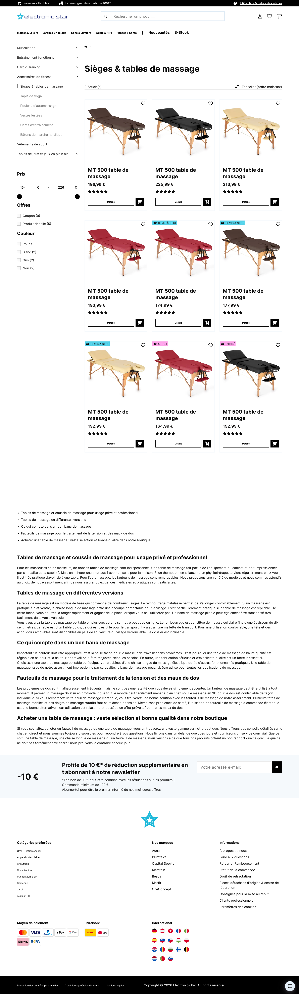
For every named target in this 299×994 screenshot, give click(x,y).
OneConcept (161, 889)
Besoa (156, 876)
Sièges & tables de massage (41, 86)
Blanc (29, 252)
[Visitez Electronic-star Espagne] (154, 940)
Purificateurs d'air (30, 876)
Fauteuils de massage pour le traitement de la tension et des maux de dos (77, 533)
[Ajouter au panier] (140, 202)
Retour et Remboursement (239, 863)
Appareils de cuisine (32, 857)
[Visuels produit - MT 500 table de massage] (116, 131)
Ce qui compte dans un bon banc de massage (56, 526)
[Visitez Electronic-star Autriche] (162, 931)
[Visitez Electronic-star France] (178, 931)
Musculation (26, 48)
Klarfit (156, 883)
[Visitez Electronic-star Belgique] (186, 949)
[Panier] (279, 16)
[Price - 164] (29, 187)
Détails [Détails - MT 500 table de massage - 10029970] (111, 201)
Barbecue (24, 883)
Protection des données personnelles (45, 985)
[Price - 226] (67, 187)
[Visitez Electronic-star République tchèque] (170, 940)
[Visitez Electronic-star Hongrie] (178, 940)
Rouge (30, 244)
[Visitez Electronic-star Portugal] (162, 958)
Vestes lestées (31, 115)
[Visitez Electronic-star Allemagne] (154, 931)
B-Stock (217, 32)
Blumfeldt (159, 857)
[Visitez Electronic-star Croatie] (154, 949)
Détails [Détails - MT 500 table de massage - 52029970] (246, 322)
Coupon (31, 216)
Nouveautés (194, 32)
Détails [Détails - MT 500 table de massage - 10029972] (246, 201)
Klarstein (158, 870)
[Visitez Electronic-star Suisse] (170, 931)
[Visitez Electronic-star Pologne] (186, 940)
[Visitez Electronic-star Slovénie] (170, 958)
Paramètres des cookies (237, 907)
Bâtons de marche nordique (41, 135)
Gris (28, 260)
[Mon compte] (260, 16)
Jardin (22, 889)
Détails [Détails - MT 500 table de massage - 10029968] (111, 322)
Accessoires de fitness (34, 77)
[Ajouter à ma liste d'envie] (143, 103)
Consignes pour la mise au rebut (244, 894)
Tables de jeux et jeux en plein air (42, 154)
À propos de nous (233, 851)
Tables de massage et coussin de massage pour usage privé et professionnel (79, 513)
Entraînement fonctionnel (36, 57)
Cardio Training (28, 67)
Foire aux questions (234, 857)
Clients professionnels (236, 900)
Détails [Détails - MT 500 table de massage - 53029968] (178, 443)
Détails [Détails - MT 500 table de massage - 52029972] (111, 443)
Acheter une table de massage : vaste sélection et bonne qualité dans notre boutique (85, 540)
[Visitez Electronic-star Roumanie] (162, 949)
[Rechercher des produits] (163, 16)
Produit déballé (37, 224)
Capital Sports (163, 863)
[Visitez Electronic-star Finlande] (178, 949)
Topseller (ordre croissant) (258, 87)
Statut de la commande (237, 870)
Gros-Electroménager (33, 851)
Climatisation (27, 870)
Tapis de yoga (31, 96)
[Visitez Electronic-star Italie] (186, 931)
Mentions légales (145, 985)
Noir (29, 268)
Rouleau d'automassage (38, 106)
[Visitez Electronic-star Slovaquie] (162, 940)
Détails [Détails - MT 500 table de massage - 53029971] (246, 443)
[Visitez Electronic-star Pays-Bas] (154, 958)
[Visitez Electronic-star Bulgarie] (170, 949)
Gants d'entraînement (36, 125)
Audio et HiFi (27, 896)
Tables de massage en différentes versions (53, 520)
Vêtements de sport (32, 144)
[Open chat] (290, 986)
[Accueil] (90, 46)
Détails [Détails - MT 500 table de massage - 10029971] (178, 201)
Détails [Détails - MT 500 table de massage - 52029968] (178, 322)
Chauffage (25, 863)
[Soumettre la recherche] (105, 16)
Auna (156, 851)
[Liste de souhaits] (269, 16)
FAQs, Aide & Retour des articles (261, 3)
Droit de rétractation (235, 876)
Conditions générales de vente (103, 985)
